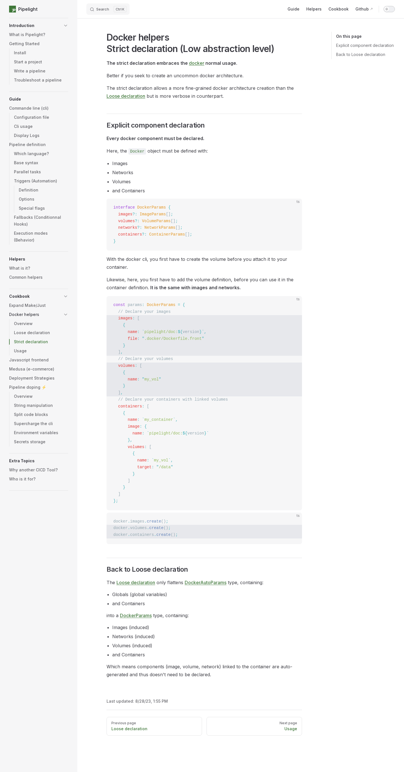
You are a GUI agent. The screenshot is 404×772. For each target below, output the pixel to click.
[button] (38, 25)
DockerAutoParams (205, 582)
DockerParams (136, 615)
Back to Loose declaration (360, 54)
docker (196, 63)
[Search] (108, 9)
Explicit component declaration (365, 45)
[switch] (389, 9)
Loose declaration (126, 96)
